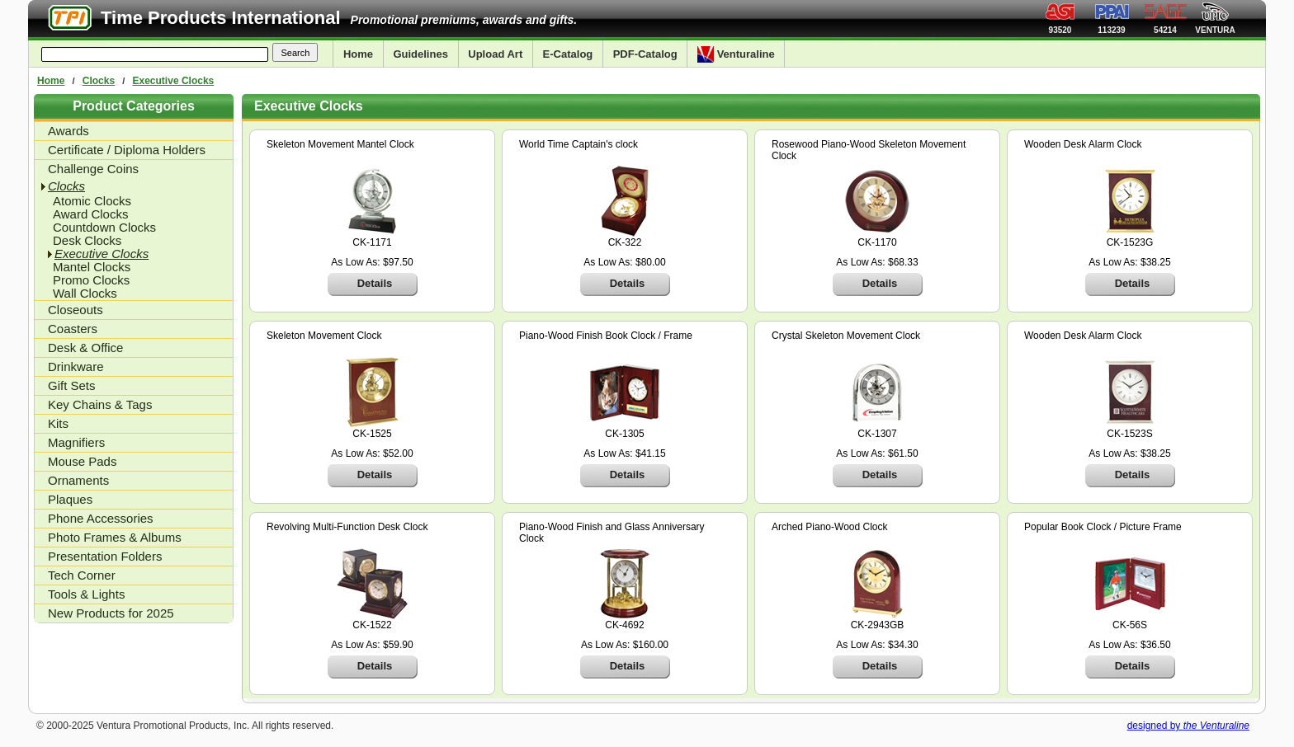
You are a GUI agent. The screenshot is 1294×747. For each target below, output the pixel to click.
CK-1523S (1129, 433)
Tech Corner (82, 575)
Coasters (72, 329)
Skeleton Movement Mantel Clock (340, 144)
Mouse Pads (82, 461)
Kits (58, 423)
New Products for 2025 (111, 613)
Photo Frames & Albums (115, 537)
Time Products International (221, 17)
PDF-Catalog (645, 54)
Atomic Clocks (92, 201)
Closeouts (75, 310)
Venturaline (736, 54)
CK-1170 (876, 242)
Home (358, 54)
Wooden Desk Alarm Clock (1083, 144)
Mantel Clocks (91, 267)
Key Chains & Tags (100, 404)
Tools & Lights (86, 594)
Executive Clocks (174, 81)
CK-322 (625, 242)
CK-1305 (624, 433)
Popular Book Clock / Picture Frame (1103, 527)
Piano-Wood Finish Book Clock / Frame (605, 335)
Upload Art (495, 54)
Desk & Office (85, 348)
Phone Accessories (100, 518)
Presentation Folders (105, 556)
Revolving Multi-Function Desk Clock (347, 527)
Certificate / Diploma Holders (126, 150)
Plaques (70, 499)
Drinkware (76, 366)
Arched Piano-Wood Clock (830, 527)
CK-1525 (371, 433)
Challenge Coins (93, 169)
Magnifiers (76, 442)
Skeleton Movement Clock (324, 335)
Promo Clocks (91, 280)
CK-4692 (624, 625)
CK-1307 (876, 433)
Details (375, 283)
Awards (68, 131)
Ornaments (78, 480)
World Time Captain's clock (578, 144)
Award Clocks (90, 214)
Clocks (99, 81)
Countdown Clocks (104, 227)
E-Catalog (568, 54)
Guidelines (420, 54)
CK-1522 (371, 625)
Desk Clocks (87, 240)
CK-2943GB (877, 625)
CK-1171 (371, 242)
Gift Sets (72, 385)
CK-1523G (1130, 242)
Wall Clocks (85, 293)
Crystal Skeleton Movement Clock (846, 335)
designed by (1188, 725)
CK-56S (1129, 625)
